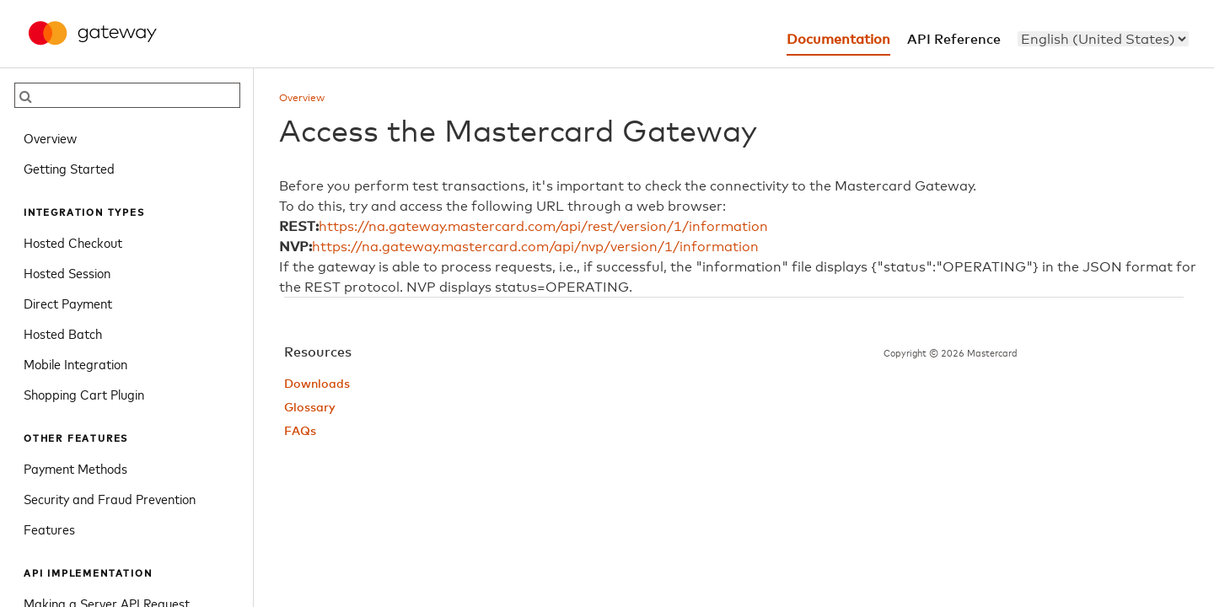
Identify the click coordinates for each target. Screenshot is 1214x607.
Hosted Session (67, 272)
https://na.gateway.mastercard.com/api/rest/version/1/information (543, 227)
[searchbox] (127, 95)
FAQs (300, 432)
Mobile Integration (75, 363)
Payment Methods (75, 468)
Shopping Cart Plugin (84, 393)
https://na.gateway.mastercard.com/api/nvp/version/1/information (535, 247)
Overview (50, 137)
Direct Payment (68, 302)
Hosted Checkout (73, 242)
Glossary (310, 408)
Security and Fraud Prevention (110, 498)
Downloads (317, 384)
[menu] (1103, 38)
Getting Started (69, 167)
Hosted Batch (63, 333)
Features (49, 528)
